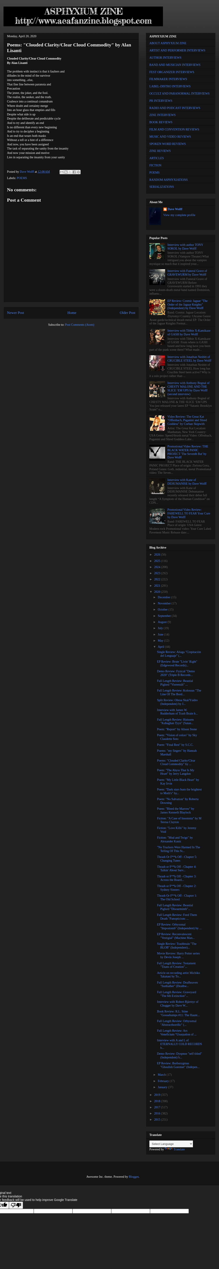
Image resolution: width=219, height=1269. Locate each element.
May (161, 640)
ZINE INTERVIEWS (162, 115)
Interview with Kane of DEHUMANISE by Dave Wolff (187, 481)
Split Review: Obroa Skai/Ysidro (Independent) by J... (177, 702)
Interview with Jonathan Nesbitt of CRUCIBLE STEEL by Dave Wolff (189, 358)
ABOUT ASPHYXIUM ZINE (167, 43)
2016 (157, 1113)
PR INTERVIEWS (160, 100)
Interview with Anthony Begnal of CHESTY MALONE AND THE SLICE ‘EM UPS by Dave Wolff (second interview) (189, 388)
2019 (157, 1095)
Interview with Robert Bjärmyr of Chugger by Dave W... (177, 1003)
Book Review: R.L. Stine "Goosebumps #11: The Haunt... (178, 1013)
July (161, 628)
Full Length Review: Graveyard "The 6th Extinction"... (176, 994)
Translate (175, 1149)
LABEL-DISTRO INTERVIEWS (170, 86)
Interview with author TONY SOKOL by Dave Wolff (185, 246)
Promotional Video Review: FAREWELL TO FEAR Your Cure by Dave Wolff (189, 513)
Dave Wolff (175, 209)
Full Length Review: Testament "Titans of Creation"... (176, 965)
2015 (157, 1119)
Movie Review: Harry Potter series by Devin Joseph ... (178, 955)
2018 (157, 1101)
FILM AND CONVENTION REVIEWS (174, 129)
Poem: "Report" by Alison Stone (177, 729)
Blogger (133, 1176)
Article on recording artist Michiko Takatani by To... (178, 974)
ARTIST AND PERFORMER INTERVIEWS (177, 50)
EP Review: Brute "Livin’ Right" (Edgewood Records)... (177, 663)
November (164, 603)
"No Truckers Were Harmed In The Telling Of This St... (178, 849)
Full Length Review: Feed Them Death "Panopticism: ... (177, 916)
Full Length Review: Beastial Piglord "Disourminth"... (175, 907)
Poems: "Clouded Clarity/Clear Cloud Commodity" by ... (176, 762)
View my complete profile (179, 215)
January (163, 1087)
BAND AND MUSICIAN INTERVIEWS (174, 65)
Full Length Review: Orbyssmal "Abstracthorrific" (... (176, 1022)
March (162, 1074)
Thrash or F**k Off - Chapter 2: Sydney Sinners (176, 887)
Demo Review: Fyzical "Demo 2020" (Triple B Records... (176, 673)
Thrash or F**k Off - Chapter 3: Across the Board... (176, 878)
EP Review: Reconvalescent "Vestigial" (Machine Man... (176, 936)
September (164, 616)
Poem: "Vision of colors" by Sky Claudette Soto (177, 737)
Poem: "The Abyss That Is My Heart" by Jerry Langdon (175, 772)
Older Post (127, 313)
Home (71, 313)
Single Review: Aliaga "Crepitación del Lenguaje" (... (179, 653)
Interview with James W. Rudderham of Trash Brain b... (177, 711)
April (161, 646)
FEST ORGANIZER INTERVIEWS (171, 72)
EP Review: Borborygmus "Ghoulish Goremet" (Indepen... (178, 1065)
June (161, 634)
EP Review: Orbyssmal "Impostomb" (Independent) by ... (179, 926)
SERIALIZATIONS (161, 186)
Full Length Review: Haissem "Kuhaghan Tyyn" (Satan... (175, 721)
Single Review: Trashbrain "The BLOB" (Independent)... (176, 945)
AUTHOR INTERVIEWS (165, 57)
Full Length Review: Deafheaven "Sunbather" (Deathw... (177, 984)
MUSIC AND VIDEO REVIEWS (170, 136)
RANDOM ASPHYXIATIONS (168, 179)
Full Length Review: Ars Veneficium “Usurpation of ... (177, 1032)
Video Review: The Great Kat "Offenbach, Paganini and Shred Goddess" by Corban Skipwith (187, 420)
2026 (157, 554)
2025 (157, 561)
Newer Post (15, 313)
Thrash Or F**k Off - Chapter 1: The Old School (177, 897)
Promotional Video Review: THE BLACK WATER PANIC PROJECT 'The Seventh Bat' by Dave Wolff (188, 452)
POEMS (22, 178)
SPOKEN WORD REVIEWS (167, 144)
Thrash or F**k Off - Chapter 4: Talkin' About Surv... (176, 868)
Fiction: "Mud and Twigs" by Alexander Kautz (175, 839)
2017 (157, 1107)
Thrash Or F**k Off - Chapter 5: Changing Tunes (177, 858)
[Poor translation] (16, 1205)
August (162, 622)
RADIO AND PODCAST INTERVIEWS (174, 108)
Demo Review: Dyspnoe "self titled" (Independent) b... (179, 1055)
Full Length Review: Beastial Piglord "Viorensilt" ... (175, 682)
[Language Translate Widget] (171, 1144)
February (164, 1081)
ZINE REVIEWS (160, 151)
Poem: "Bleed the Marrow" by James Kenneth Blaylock (175, 810)
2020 (157, 591)
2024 (157, 567)
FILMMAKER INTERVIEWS (168, 79)
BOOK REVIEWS (160, 122)
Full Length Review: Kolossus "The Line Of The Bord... (179, 692)
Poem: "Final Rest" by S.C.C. (175, 744)
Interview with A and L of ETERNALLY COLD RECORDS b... (179, 1044)
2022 (157, 579)
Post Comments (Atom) (79, 324)
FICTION (155, 165)
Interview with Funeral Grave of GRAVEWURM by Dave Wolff (187, 272)
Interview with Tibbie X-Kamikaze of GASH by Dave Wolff (189, 332)
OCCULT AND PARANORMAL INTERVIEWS (179, 93)
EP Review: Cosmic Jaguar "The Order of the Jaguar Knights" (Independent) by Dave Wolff (188, 304)
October (163, 609)
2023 (157, 573)
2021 (157, 585)
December (164, 597)
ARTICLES (156, 158)
